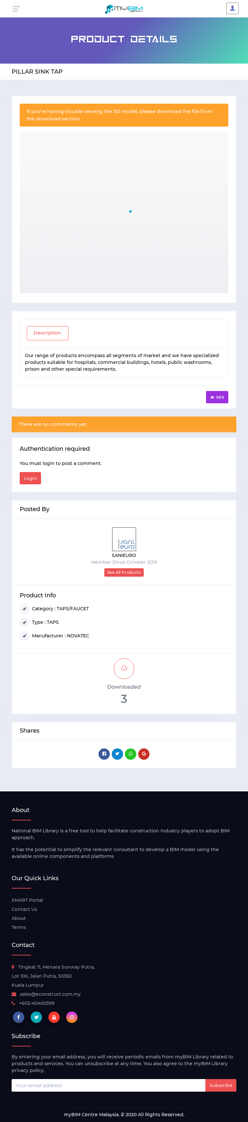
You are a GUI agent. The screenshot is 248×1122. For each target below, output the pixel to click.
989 (217, 397)
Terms (19, 927)
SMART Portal (27, 900)
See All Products (124, 572)
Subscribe (221, 1085)
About (19, 918)
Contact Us (24, 909)
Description (47, 333)
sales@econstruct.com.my (46, 994)
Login (30, 478)
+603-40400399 (33, 1003)
